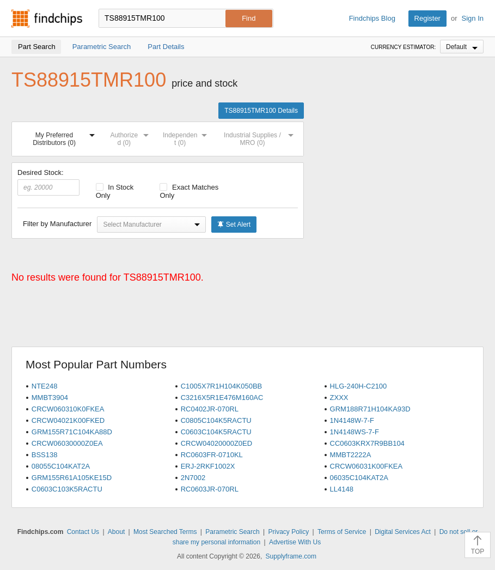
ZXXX (339, 397)
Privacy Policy (288, 532)
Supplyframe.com (291, 556)
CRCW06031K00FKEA (366, 466)
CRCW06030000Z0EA (67, 443)
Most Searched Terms (165, 532)
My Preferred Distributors (66, 137)
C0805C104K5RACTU (216, 420)
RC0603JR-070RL (210, 489)
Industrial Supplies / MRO (261, 137)
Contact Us (83, 532)
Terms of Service (341, 532)
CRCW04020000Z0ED (217, 443)
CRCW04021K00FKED (68, 420)
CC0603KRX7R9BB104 (367, 443)
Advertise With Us (295, 542)
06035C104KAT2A (359, 478)
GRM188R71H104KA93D (370, 409)
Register (427, 18)
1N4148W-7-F (352, 420)
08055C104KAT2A (61, 466)
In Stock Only (115, 191)
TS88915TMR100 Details (261, 110)
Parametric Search (232, 532)
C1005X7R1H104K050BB (221, 386)
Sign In (473, 18)
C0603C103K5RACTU (67, 489)
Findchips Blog (372, 18)
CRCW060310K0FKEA (68, 409)
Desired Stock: (48, 182)
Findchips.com (46, 18)
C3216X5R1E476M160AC (222, 397)
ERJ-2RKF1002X (208, 466)
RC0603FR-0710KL (212, 455)
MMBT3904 (50, 397)
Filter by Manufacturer (57, 224)
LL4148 (341, 489)
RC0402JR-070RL (210, 409)
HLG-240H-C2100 (358, 386)
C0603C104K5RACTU (216, 432)
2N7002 (193, 478)
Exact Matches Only (189, 191)
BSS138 (45, 455)
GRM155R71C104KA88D (72, 432)
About (116, 532)
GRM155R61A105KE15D (72, 478)
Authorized (131, 137)
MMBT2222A (350, 455)
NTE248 (45, 386)
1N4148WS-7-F (354, 432)
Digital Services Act (403, 532)
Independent (187, 137)
